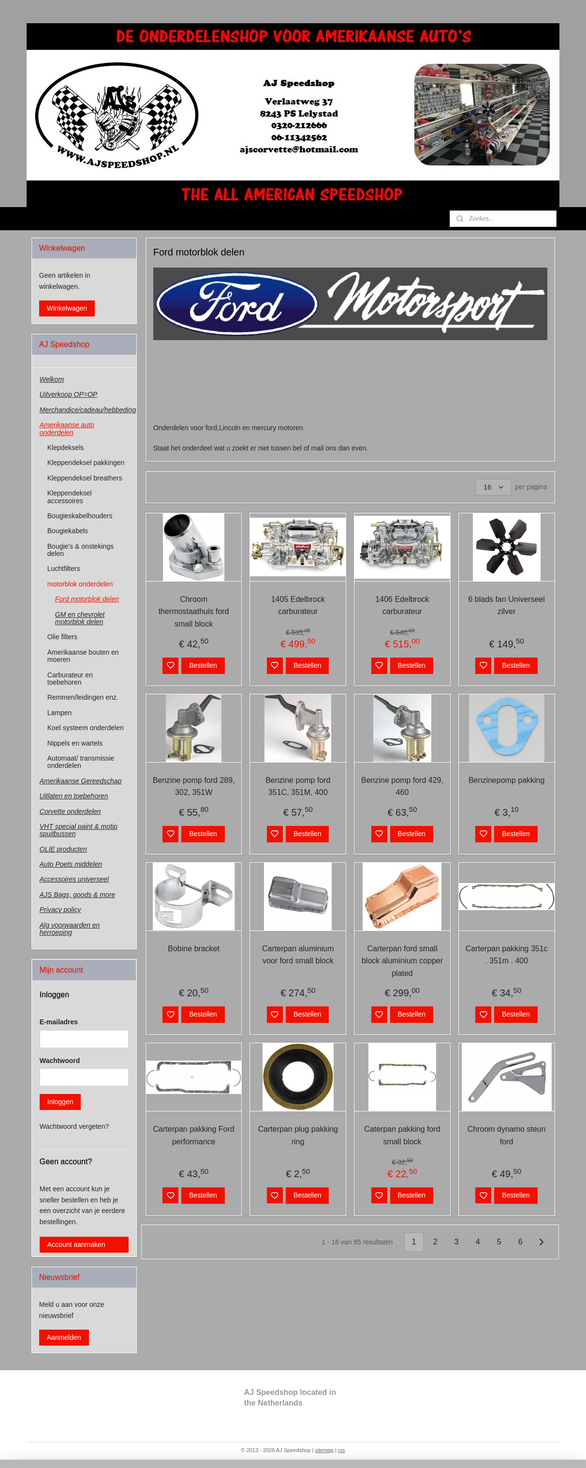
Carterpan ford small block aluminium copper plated (402, 960)
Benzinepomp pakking (506, 780)
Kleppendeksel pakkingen (86, 462)
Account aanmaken (76, 1244)
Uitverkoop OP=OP (68, 394)
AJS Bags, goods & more (77, 895)
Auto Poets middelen (71, 864)
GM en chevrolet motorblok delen (80, 618)
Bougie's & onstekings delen (80, 549)
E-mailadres (59, 1022)
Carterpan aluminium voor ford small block (298, 954)
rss (341, 1450)
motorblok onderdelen (80, 584)
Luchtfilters (63, 568)
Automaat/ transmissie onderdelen (81, 761)
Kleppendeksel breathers (84, 478)
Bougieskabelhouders (80, 516)
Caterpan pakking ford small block (402, 1135)
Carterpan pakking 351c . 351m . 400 (506, 954)
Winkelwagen (67, 308)
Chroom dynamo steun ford (506, 1135)
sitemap (324, 1450)
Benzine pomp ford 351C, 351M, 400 (297, 786)
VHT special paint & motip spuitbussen (78, 830)
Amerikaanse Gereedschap (81, 781)
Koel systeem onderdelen (85, 728)
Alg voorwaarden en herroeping (70, 928)
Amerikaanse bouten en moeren (83, 655)
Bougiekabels (67, 531)
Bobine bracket (194, 948)
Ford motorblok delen (87, 599)
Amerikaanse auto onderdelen (67, 428)
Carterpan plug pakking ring (297, 1135)
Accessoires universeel (74, 879)
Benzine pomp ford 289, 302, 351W (193, 786)
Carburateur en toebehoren (70, 678)
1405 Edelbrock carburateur (297, 605)
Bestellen (203, 665)
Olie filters (62, 637)
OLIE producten (63, 849)
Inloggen (60, 1102)
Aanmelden (64, 1337)
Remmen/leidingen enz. (82, 697)
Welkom (52, 379)
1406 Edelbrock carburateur (402, 605)
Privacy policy (60, 910)
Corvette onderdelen (70, 811)
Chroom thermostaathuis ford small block (193, 611)
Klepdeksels (65, 447)
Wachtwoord (60, 1060)
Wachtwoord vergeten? (74, 1126)
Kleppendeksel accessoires (69, 496)
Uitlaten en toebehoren (74, 796)
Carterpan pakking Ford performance (193, 1135)
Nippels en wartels (75, 743)
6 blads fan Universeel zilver (506, 605)
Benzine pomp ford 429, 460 (402, 786)
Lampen (59, 713)
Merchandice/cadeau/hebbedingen (88, 410)
